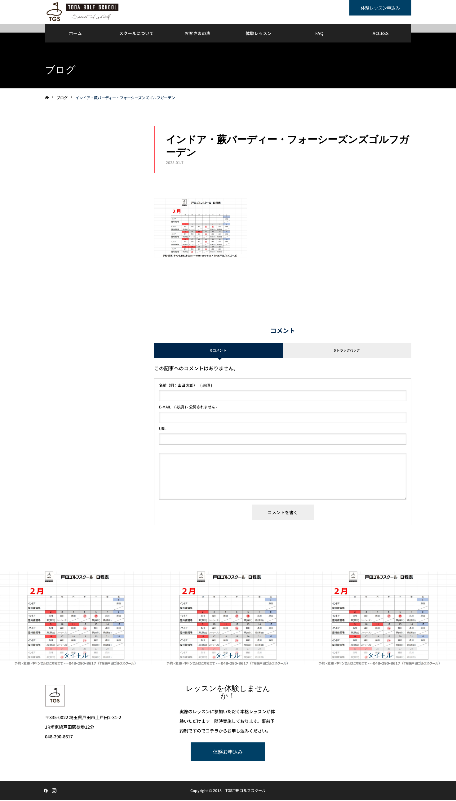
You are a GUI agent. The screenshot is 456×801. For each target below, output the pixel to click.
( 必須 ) (185, 386)
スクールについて (136, 34)
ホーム (75, 34)
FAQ (319, 34)
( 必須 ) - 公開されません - (188, 408)
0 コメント (218, 351)
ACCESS (381, 34)
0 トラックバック (347, 351)
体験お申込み (228, 753)
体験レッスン (259, 34)
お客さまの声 (197, 34)
